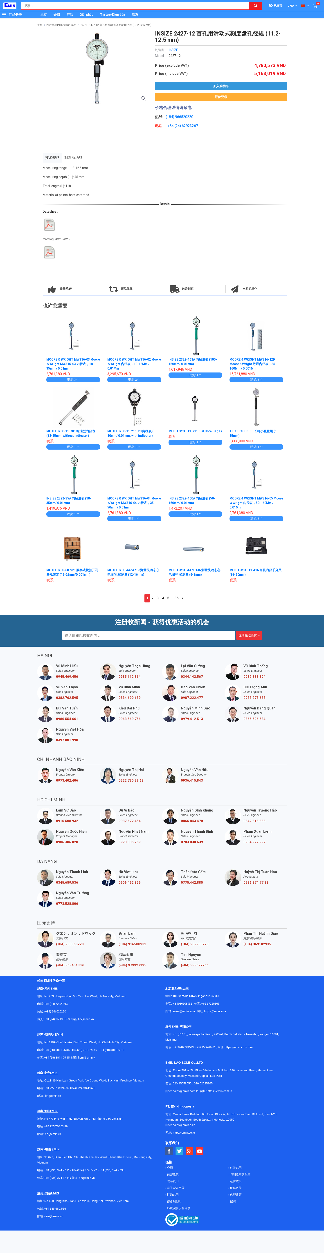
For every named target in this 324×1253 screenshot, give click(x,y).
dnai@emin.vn (53, 1216)
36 (177, 598)
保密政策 (172, 1174)
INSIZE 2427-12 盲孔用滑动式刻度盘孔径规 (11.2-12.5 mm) (115, 25)
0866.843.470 (192, 821)
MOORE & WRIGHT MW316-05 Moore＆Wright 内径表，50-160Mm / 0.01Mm (256, 503)
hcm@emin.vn (87, 1057)
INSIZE (173, 50)
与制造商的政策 (239, 1174)
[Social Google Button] (190, 1151)
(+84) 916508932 (132, 944)
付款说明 (235, 1167)
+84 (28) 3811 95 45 (57, 1057)
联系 (135, 14)
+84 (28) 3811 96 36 (57, 1050)
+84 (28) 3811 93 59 (84, 1050)
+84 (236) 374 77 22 (84, 1170)
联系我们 (172, 1181)
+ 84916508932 (182, 1003)
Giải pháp (86, 14)
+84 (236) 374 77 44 (57, 1177)
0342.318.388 (254, 821)
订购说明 (172, 1194)
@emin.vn (54, 1134)
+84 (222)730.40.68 (82, 1088)
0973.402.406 (67, 780)
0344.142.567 (192, 677)
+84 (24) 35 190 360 (57, 1019)
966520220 (184, 117)
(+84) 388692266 (195, 965)
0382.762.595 (67, 698)
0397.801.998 (67, 740)
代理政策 (235, 1194)
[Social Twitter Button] (179, 1151)
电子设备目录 (175, 1188)
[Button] (4, 14)
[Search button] (255, 6)
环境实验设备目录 (178, 1208)
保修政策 (235, 1188)
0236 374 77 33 (255, 883)
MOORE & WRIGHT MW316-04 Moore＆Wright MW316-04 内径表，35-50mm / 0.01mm (133, 503)
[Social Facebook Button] (169, 1151)
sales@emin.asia (184, 1011)
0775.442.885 (192, 883)
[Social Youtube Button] (200, 1151)
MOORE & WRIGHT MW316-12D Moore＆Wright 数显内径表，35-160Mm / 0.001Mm (253, 364)
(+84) (170, 117)
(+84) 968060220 (70, 944)
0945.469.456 (67, 677)
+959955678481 (205, 1047)
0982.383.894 (254, 677)
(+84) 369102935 (257, 944)
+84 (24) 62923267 (56, 1004)
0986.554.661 (67, 719)
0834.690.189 (130, 698)
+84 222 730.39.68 (56, 1088)
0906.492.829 (130, 883)
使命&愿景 (173, 1201)
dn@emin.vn (87, 1177)
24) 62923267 (187, 126)
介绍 (57, 14)
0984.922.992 (254, 842)
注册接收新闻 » (249, 635)
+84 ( (172, 126)
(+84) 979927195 (132, 965)
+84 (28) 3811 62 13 (111, 1050)
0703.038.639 (192, 842)
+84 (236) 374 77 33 (111, 1170)
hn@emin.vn (86, 1019)
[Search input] (132, 6)
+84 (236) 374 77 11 (57, 1170)
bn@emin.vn (53, 1095)
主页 (43, 14)
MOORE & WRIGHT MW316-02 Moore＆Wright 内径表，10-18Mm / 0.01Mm (133, 364)
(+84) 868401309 (70, 965)
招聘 (232, 1201)
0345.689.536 (67, 883)
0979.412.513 (192, 719)
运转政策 (235, 1181)
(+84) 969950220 (195, 944)
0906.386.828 (67, 842)
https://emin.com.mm (239, 1047)
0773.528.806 (67, 904)
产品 (70, 14)
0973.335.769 (130, 842)
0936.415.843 (192, 780)
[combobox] (132, 6)
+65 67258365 (210, 1003)
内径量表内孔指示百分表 (61, 25)
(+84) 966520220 (55, 1011)
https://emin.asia (215, 1011)
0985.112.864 (130, 677)
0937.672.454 (130, 821)
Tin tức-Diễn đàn (112, 14)
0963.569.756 (130, 719)
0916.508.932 (67, 821)
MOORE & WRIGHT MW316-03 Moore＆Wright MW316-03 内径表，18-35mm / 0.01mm (72, 364)
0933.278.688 (254, 698)
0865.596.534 (254, 719)
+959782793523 (183, 1047)
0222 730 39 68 (131, 780)
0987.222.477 (192, 698)
